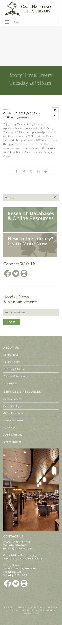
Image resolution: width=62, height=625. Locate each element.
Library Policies (12, 361)
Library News (11, 354)
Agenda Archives (12, 434)
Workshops (9, 427)
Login (40, 610)
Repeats (22, 118)
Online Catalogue (12, 406)
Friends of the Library (15, 376)
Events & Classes (13, 420)
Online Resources (13, 413)
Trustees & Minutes (14, 369)
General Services (12, 399)
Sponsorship (10, 383)
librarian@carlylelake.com (17, 548)
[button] (55, 116)
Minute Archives (12, 441)
